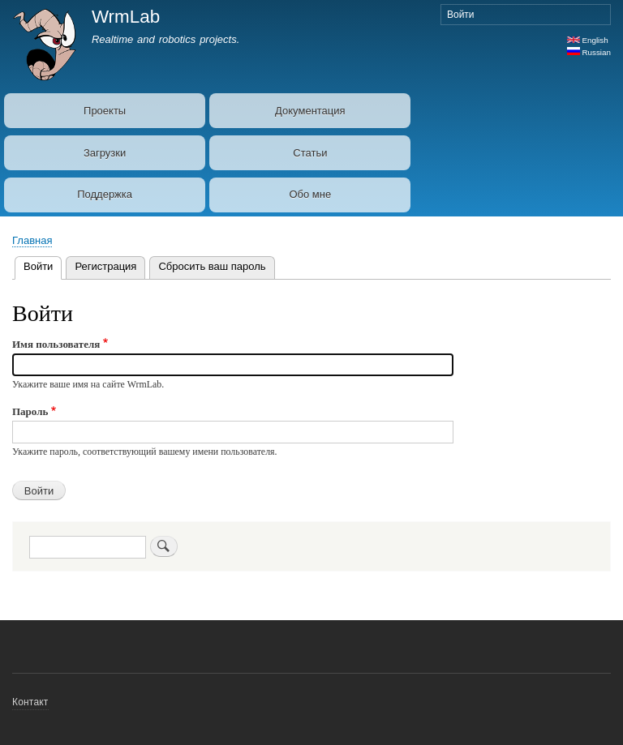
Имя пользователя (56, 344)
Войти (461, 14)
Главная (32, 240)
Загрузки (105, 153)
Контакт (30, 702)
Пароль (30, 411)
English (587, 40)
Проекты (105, 111)
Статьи (310, 153)
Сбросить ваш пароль (211, 266)
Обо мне (310, 194)
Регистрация (105, 266)
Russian (589, 52)
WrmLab (126, 16)
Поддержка (104, 194)
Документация (310, 111)
